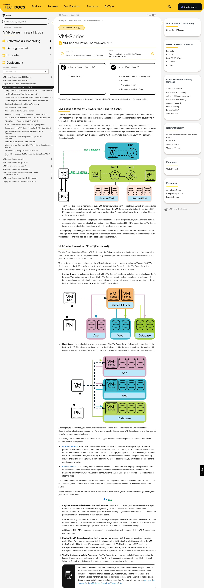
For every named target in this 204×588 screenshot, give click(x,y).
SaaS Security (172, 114)
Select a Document (10, 68)
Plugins (169, 65)
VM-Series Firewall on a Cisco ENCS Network (20, 178)
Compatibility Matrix (174, 193)
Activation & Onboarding (23, 41)
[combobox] (25, 21)
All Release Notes (173, 190)
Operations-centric (70, 446)
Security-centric (69, 466)
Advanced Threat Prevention (178, 96)
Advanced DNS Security (176, 99)
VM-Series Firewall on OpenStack (15, 162)
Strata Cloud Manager (175, 30)
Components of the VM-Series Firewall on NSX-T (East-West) (28, 128)
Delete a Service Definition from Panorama (20, 142)
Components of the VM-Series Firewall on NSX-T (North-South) (28, 90)
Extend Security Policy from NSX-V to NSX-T (21, 121)
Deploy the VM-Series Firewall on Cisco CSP (19, 181)
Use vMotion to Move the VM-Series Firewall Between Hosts (27, 118)
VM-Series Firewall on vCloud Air (15, 80)
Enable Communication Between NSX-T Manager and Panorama (29, 97)
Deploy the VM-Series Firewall (16, 107)
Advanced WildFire (174, 89)
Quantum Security (173, 148)
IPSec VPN (170, 141)
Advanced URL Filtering (176, 92)
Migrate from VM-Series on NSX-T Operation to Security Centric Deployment (29, 146)
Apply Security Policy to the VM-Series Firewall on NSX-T (26, 114)
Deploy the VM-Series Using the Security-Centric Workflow (23, 137)
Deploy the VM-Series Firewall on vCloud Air (19, 84)
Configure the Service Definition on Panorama (22, 104)
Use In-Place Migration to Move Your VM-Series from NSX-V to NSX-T (28, 155)
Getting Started (17, 48)
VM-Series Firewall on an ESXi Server (17, 77)
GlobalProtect (172, 169)
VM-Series (69, 21)
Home (60, 21)
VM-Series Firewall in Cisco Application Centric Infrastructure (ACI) (20, 173)
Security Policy (172, 144)
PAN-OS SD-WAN (173, 58)
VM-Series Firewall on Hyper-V (14, 166)
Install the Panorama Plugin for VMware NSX (21, 94)
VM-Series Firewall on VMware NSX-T (17, 87)
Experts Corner (172, 197)
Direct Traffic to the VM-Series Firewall (19, 111)
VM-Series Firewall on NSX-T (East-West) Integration (24, 124)
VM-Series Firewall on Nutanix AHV (16, 169)
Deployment (14, 62)
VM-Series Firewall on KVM (13, 159)
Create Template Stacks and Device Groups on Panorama (26, 101)
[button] (202, 470)
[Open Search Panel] (169, 7)
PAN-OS (169, 55)
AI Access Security (174, 103)
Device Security (172, 106)
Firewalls (170, 51)
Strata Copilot (188, 7)
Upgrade (12, 55)
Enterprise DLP (172, 110)
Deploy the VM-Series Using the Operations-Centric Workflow (24, 132)
